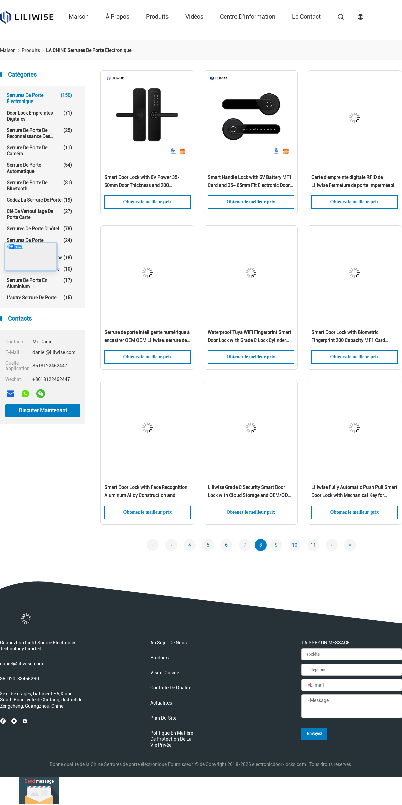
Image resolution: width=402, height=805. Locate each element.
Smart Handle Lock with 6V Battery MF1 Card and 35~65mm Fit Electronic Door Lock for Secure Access (250, 182)
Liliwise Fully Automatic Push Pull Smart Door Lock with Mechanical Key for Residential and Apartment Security (354, 492)
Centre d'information (247, 16)
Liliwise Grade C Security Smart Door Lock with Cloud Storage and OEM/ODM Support (250, 492)
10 (294, 545)
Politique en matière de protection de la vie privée (171, 739)
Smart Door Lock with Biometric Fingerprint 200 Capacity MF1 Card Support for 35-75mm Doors (348, 337)
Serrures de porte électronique (39, 98)
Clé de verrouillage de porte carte (39, 214)
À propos (117, 16)
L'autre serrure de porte (39, 298)
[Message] (352, 706)
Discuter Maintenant (43, 410)
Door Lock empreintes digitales (39, 116)
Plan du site (163, 718)
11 (313, 545)
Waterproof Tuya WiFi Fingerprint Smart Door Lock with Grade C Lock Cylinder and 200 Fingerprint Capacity (249, 337)
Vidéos (194, 16)
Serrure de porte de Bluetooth (39, 185)
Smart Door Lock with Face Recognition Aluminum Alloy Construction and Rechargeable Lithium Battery (145, 492)
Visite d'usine (164, 672)
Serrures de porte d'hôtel (39, 229)
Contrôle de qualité (170, 687)
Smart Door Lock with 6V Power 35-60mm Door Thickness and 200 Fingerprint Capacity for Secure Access (145, 182)
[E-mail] (352, 685)
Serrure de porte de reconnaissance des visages (39, 133)
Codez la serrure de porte (39, 200)
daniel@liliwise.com (21, 663)
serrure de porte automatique (39, 168)
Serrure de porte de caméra (39, 150)
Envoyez (314, 733)
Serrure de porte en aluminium (39, 283)
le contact (306, 16)
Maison (79, 16)
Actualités (161, 703)
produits (157, 16)
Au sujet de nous (168, 642)
